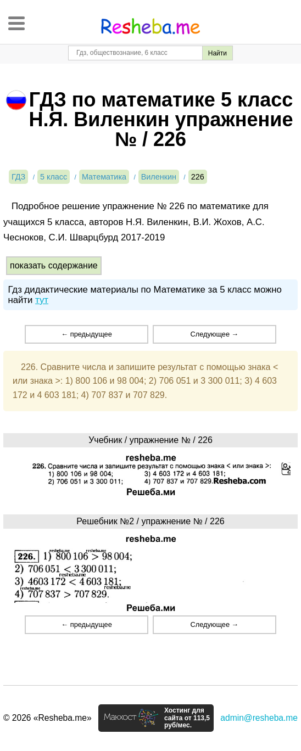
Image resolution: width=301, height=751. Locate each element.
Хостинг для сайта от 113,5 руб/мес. (187, 718)
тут (41, 300)
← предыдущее (86, 334)
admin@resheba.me (259, 717)
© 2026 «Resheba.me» (47, 717)
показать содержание (54, 265)
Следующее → (214, 334)
